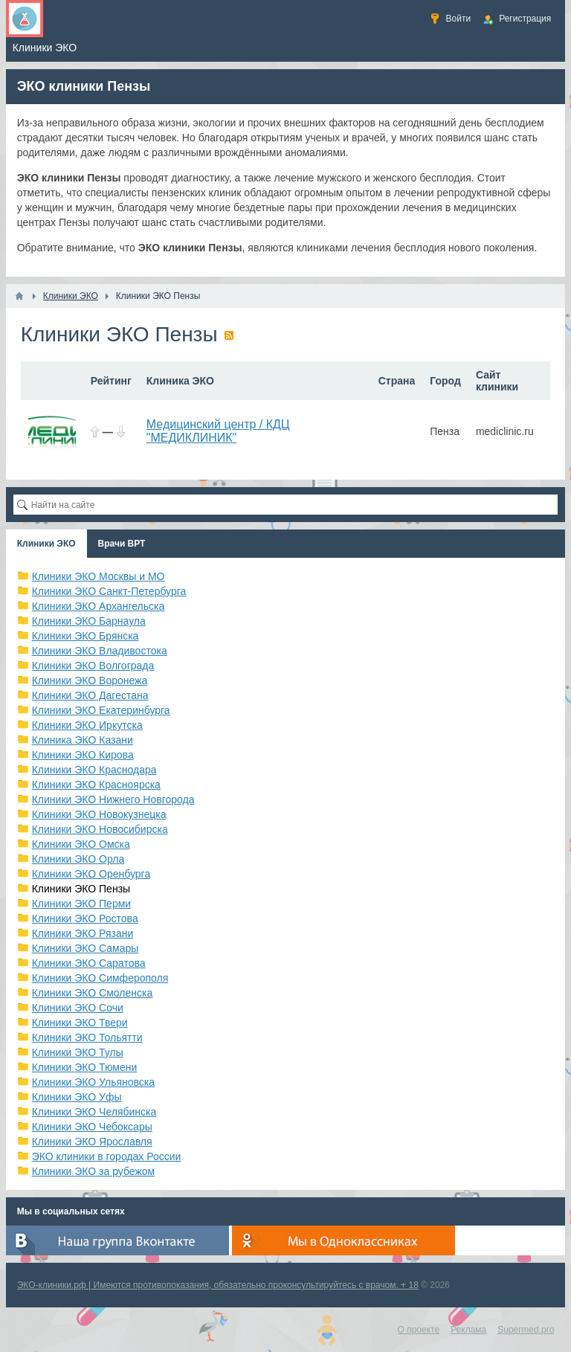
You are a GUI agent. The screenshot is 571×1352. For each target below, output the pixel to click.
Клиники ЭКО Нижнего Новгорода (113, 799)
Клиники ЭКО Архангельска (98, 606)
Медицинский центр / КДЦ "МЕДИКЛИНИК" (218, 431)
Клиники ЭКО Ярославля (92, 1141)
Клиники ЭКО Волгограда (93, 666)
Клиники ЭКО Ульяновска (93, 1082)
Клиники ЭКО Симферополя (100, 978)
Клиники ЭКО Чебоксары (92, 1127)
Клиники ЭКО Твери (80, 1023)
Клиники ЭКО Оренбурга (91, 874)
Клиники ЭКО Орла (78, 859)
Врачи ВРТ (122, 543)
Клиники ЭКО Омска (81, 844)
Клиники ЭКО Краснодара (94, 770)
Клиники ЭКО (46, 543)
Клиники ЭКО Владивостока (99, 651)
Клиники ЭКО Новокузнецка (99, 814)
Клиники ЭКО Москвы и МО (98, 576)
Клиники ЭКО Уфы (77, 1097)
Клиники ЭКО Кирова (83, 755)
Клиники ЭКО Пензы (81, 889)
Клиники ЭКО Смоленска (92, 993)
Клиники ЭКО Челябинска (94, 1112)
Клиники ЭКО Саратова (89, 963)
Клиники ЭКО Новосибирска (100, 829)
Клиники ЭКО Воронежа (90, 680)
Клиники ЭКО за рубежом (93, 1171)
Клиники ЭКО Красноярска (96, 785)
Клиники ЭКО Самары (85, 948)
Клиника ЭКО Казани (82, 740)
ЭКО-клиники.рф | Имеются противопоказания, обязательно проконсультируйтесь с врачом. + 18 (218, 1285)
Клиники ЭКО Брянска (85, 636)
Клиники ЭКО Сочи (77, 1008)
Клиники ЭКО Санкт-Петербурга (109, 591)
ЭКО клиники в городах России (106, 1156)
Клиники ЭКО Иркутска (87, 725)
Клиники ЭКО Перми (81, 904)
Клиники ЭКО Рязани (83, 933)
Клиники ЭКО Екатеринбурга (101, 710)
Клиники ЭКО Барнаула (89, 621)
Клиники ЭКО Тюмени (85, 1067)
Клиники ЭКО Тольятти (87, 1037)
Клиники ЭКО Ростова (85, 918)
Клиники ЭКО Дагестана (90, 695)
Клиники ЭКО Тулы (77, 1052)
